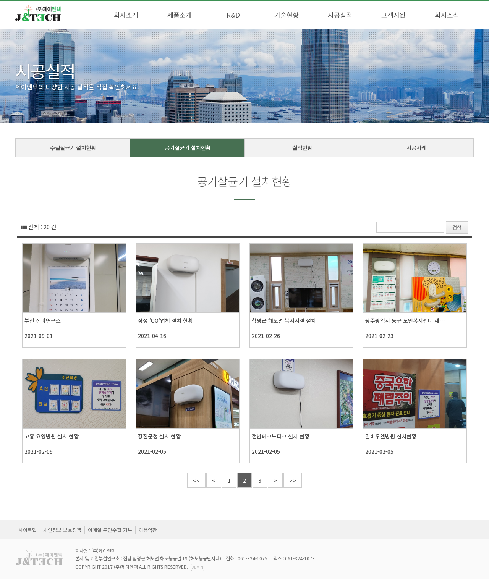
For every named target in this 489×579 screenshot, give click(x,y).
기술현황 (286, 14)
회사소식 (447, 14)
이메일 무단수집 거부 (110, 530)
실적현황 (302, 148)
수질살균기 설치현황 (73, 148)
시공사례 (416, 148)
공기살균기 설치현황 (187, 148)
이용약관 (148, 530)
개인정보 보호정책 (62, 530)
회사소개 (126, 14)
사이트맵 (27, 530)
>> (292, 480)
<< (196, 480)
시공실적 (340, 14)
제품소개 (179, 14)
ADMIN (197, 567)
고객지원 (393, 14)
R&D (233, 14)
